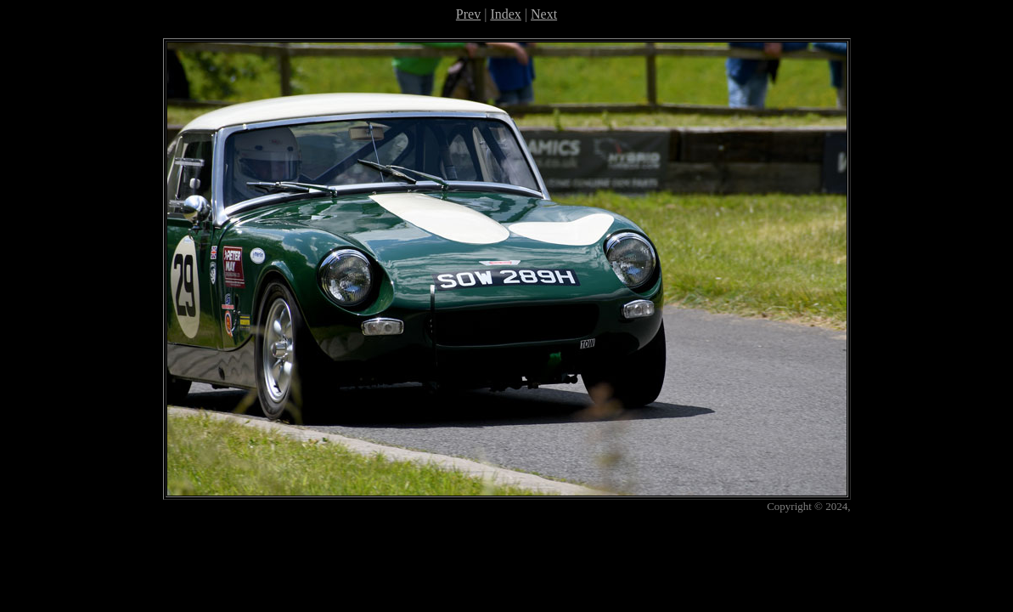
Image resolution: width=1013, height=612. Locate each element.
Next (544, 14)
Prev (468, 14)
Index (505, 14)
